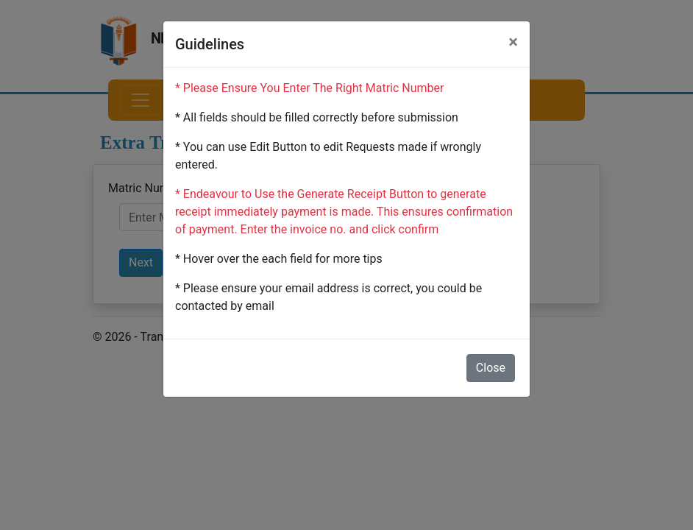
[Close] (513, 42)
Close (490, 368)
